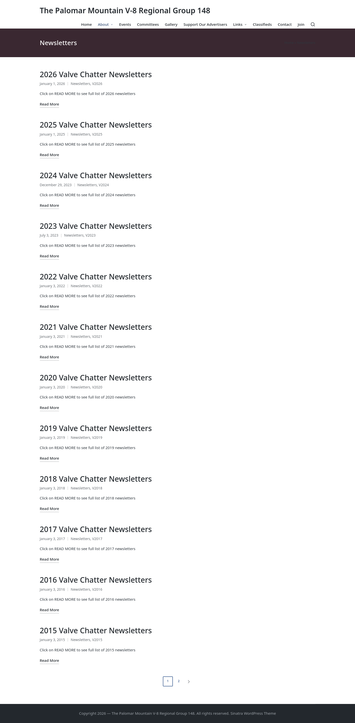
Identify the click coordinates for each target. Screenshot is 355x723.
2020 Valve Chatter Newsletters (96, 377)
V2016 (97, 589)
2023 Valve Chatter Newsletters (96, 226)
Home (289, 42)
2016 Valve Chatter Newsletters (96, 580)
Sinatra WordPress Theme (253, 713)
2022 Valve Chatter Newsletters (96, 276)
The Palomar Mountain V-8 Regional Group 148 (125, 10)
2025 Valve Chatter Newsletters (96, 125)
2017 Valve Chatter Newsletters (96, 529)
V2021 (97, 336)
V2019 (97, 437)
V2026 (97, 83)
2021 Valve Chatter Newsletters (96, 327)
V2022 (97, 285)
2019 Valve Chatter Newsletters (96, 428)
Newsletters (80, 83)
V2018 (97, 488)
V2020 (97, 387)
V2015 (97, 639)
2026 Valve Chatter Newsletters (96, 74)
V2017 (97, 538)
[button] (189, 681)
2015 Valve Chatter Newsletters (96, 630)
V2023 (90, 235)
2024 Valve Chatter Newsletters (96, 175)
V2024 (104, 184)
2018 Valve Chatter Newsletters (96, 479)
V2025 (97, 134)
